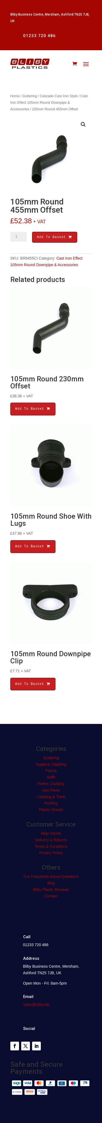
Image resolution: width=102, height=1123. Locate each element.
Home (15, 96)
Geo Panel (51, 791)
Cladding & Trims (51, 797)
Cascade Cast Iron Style (59, 96)
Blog (51, 884)
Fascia (51, 771)
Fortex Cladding (51, 784)
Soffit (51, 778)
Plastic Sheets (51, 810)
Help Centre (51, 834)
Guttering (30, 96)
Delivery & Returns (51, 841)
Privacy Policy (51, 853)
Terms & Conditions (51, 847)
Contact (50, 897)
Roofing (50, 804)
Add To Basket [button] (33, 409)
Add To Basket (54, 237)
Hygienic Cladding (51, 765)
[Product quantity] (18, 237)
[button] (83, 124)
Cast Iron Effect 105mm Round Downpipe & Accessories (49, 102)
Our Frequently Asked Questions (50, 877)
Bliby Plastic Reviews (51, 890)
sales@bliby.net (36, 1005)
